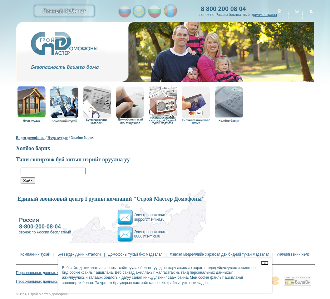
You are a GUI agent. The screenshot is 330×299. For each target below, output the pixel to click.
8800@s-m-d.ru (147, 236)
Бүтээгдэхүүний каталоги (79, 254)
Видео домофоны (30, 137)
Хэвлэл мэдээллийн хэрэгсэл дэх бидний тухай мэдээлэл (219, 254)
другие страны (264, 14)
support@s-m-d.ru (149, 219)
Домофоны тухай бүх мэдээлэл (135, 254)
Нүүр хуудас (57, 137)
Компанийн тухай (35, 254)
